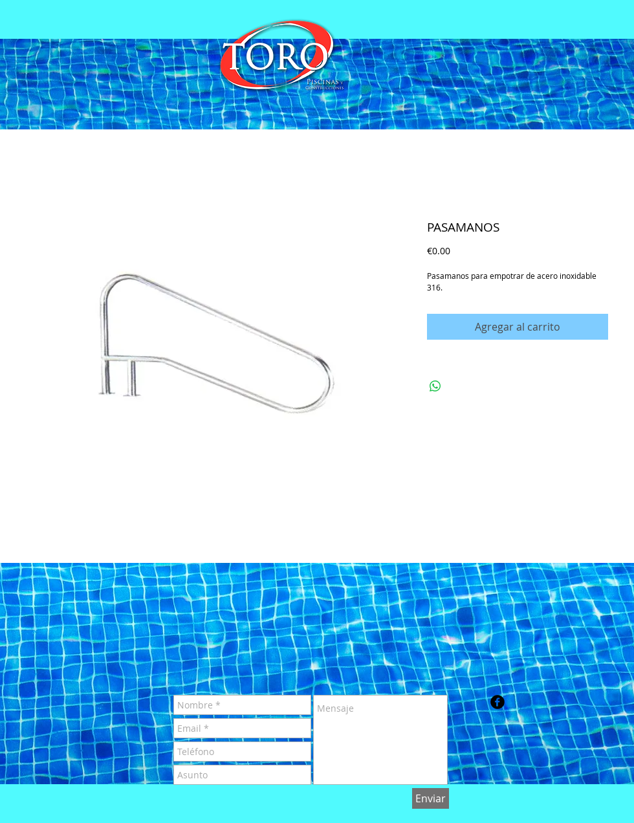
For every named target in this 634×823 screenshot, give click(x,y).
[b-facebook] (497, 702)
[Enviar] (430, 798)
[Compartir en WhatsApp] (435, 386)
